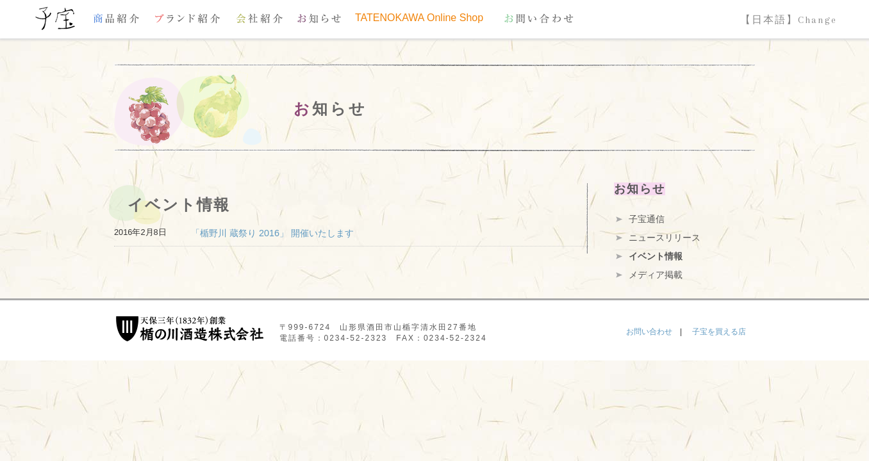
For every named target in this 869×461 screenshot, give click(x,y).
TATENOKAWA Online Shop (419, 18)
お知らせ (319, 18)
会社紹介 (259, 18)
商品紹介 (116, 18)
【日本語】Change (788, 20)
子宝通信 (647, 219)
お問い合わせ (539, 18)
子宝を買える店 (719, 331)
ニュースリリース (664, 237)
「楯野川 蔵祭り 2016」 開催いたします (272, 233)
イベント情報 (656, 256)
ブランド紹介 (187, 18)
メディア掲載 (656, 275)
